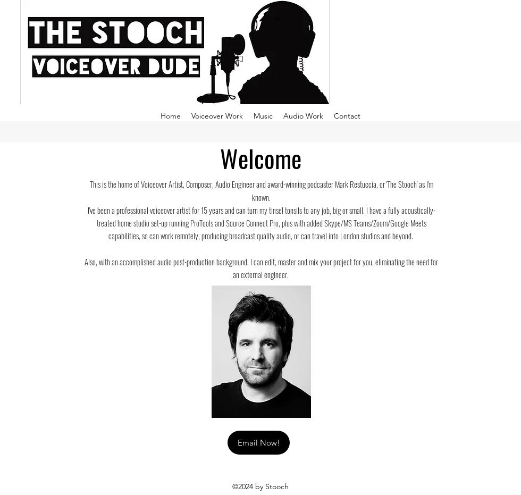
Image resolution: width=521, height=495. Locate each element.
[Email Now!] (259, 443)
